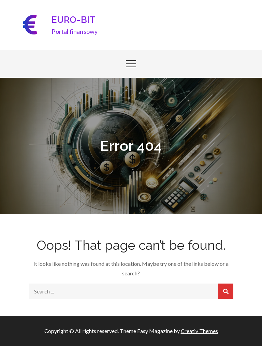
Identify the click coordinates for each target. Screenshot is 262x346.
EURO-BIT (73, 20)
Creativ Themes (199, 331)
